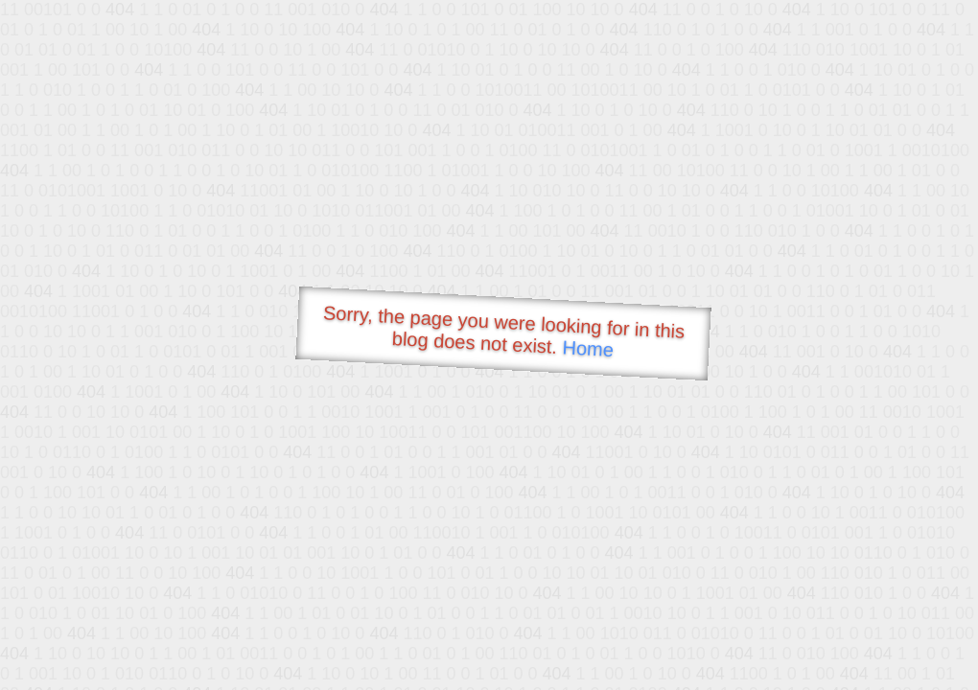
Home (588, 348)
